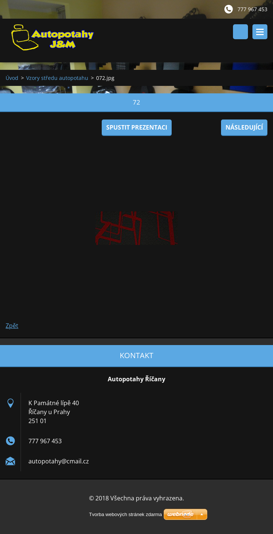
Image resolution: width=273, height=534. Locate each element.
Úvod (12, 77)
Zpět (12, 326)
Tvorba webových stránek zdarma (125, 514)
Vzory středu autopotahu (57, 77)
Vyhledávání (240, 31)
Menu (259, 31)
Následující (244, 127)
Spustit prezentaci (136, 127)
